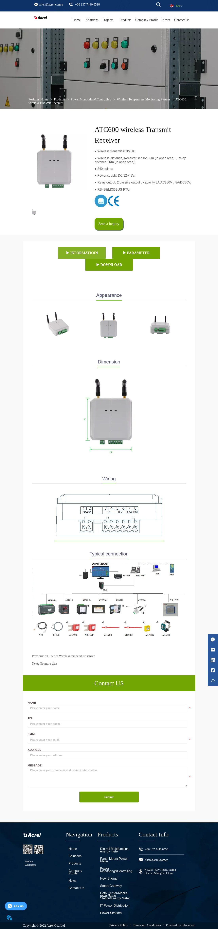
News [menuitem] (166, 20)
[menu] (129, 20)
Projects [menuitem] (107, 20)
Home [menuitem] (76, 20)
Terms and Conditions (147, 925)
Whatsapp (30, 864)
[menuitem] (125, 20)
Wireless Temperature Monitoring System (143, 99)
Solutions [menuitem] (92, 20)
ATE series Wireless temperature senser (70, 656)
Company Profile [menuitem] (146, 20)
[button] (125, 20)
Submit (109, 796)
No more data (48, 663)
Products (59, 99)
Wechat (29, 861)
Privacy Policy (118, 925)
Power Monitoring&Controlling (91, 99)
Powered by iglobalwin (180, 925)
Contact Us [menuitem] (181, 20)
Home (44, 99)
